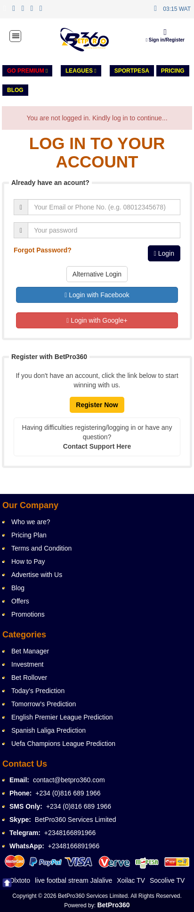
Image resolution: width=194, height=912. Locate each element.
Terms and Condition (41, 548)
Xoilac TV (131, 880)
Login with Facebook (97, 295)
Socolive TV (167, 880)
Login (164, 253)
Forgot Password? (43, 250)
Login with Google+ (96, 320)
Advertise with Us (36, 574)
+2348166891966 (70, 833)
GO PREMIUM (27, 70)
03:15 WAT (177, 9)
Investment (27, 664)
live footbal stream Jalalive (73, 880)
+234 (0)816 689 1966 (67, 793)
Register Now (97, 405)
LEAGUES (81, 70)
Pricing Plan (29, 535)
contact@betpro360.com (69, 780)
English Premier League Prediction (62, 717)
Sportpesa (131, 70)
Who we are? (30, 522)
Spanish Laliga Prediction (48, 730)
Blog (15, 90)
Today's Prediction (38, 690)
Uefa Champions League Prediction (63, 743)
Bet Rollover (29, 677)
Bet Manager (30, 651)
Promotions (28, 614)
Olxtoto (19, 880)
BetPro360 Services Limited (75, 819)
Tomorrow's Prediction (43, 704)
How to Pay (28, 561)
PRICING (173, 70)
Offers (20, 601)
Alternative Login (97, 274)
